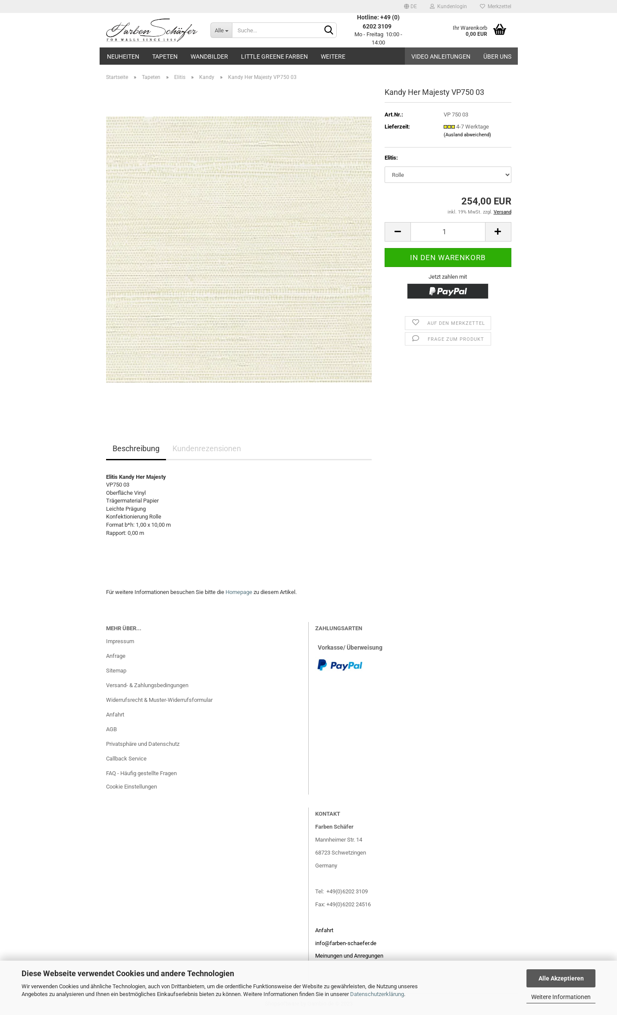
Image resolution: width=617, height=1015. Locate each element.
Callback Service (126, 758)
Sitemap (116, 670)
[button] (410, 6)
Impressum (120, 641)
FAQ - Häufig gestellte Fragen (141, 773)
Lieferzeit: (397, 126)
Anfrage (115, 656)
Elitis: (391, 157)
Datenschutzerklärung (377, 994)
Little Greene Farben (274, 56)
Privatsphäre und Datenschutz (142, 744)
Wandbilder (209, 56)
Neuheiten (123, 56)
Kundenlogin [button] (448, 6)
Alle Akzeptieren (561, 978)
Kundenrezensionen (206, 448)
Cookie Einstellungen (131, 786)
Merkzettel (495, 6)
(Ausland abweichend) (467, 135)
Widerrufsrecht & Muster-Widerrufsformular (159, 700)
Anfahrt (115, 714)
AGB (111, 729)
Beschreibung (136, 448)
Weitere (333, 56)
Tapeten (165, 56)
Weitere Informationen (561, 996)
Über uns (497, 56)
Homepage (239, 592)
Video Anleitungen (440, 56)
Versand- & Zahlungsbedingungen (147, 685)
